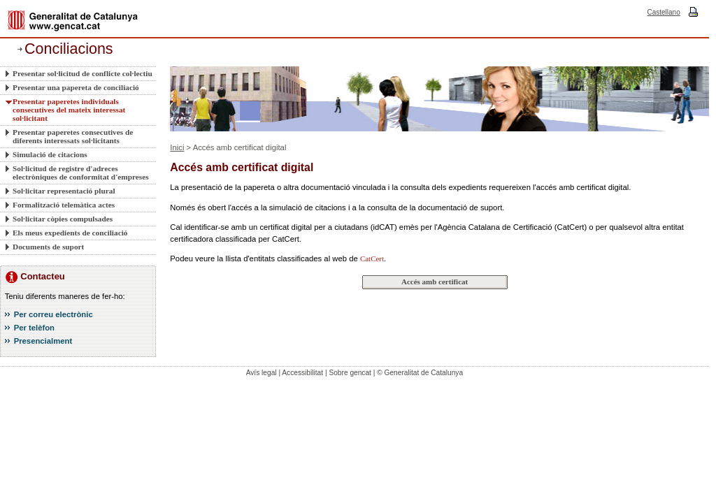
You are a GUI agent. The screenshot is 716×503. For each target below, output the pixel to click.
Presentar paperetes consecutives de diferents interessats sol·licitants (73, 136)
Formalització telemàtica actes (64, 205)
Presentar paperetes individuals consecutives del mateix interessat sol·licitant (69, 109)
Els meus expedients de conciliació (70, 232)
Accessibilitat (302, 373)
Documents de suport (48, 246)
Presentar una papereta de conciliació (76, 87)
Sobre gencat (350, 373)
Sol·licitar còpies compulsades (63, 218)
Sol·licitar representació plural (64, 191)
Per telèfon (34, 327)
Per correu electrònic (53, 314)
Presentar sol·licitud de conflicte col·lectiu (82, 73)
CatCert (372, 258)
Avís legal (261, 373)
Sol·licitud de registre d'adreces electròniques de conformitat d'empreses (81, 172)
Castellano (663, 12)
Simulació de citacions (50, 154)
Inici (177, 147)
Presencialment (43, 341)
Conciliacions (68, 49)
